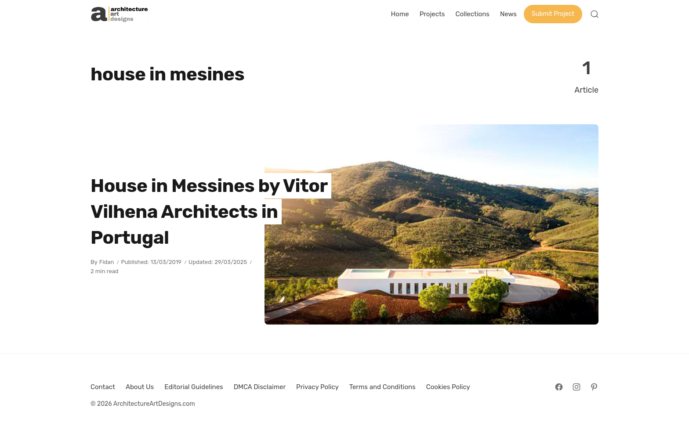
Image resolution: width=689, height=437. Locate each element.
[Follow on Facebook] (559, 387)
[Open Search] (594, 14)
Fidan (106, 262)
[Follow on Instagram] (576, 387)
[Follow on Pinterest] (594, 387)
